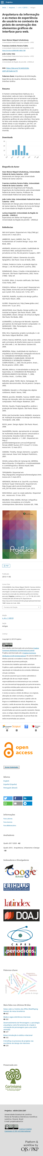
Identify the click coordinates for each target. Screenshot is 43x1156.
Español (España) (10, 784)
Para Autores (7, 822)
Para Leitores (7, 819)
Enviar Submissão (11, 767)
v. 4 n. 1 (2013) (23, 8)
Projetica (9, 2)
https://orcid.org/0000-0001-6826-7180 (13, 50)
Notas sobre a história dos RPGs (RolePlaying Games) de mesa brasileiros (20, 1010)
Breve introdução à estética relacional (17, 1035)
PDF (7, 566)
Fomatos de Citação (10, 607)
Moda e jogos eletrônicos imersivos (17, 1017)
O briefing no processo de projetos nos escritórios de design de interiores (18, 1042)
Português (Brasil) (10, 788)
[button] (8, 798)
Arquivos (12, 8)
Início (4, 8)
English (6, 781)
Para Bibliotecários (9, 825)
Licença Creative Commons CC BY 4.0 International (18, 1130)
